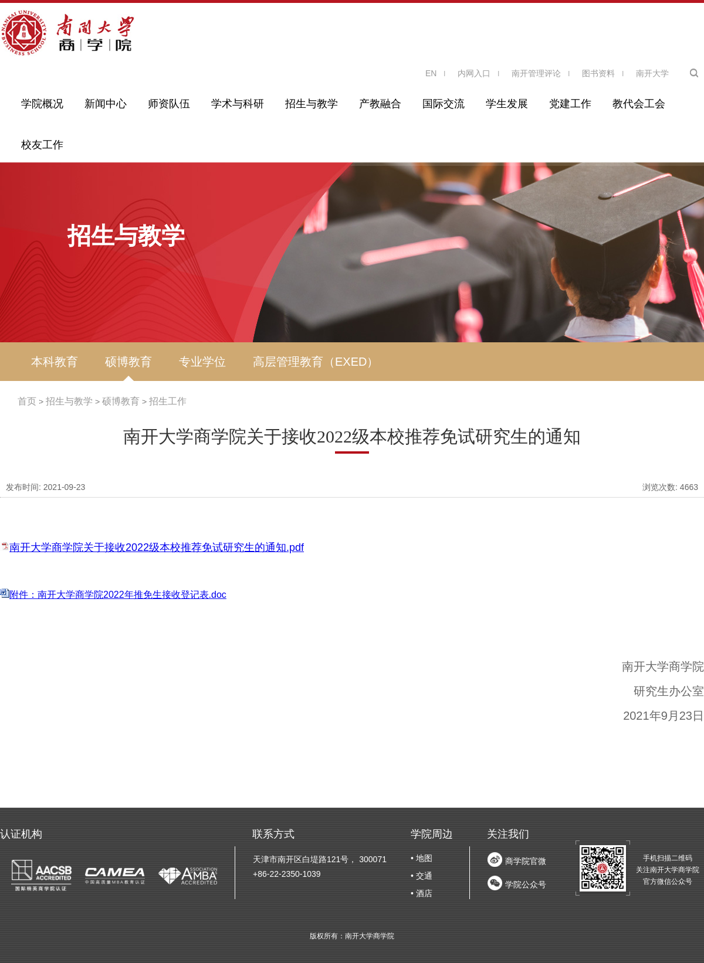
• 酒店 (421, 893)
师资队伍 (169, 104)
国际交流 (443, 104)
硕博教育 (128, 361)
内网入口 (474, 73)
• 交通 (421, 875)
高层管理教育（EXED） (315, 361)
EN (430, 73)
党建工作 (570, 104)
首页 (27, 401)
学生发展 (507, 104)
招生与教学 (311, 104)
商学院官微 (525, 861)
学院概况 (42, 104)
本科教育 (54, 361)
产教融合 (380, 104)
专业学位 (202, 361)
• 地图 (421, 858)
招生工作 (168, 401)
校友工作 (42, 145)
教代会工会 (638, 104)
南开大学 (652, 73)
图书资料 (598, 73)
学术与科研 (237, 104)
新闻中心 (105, 104)
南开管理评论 (536, 73)
